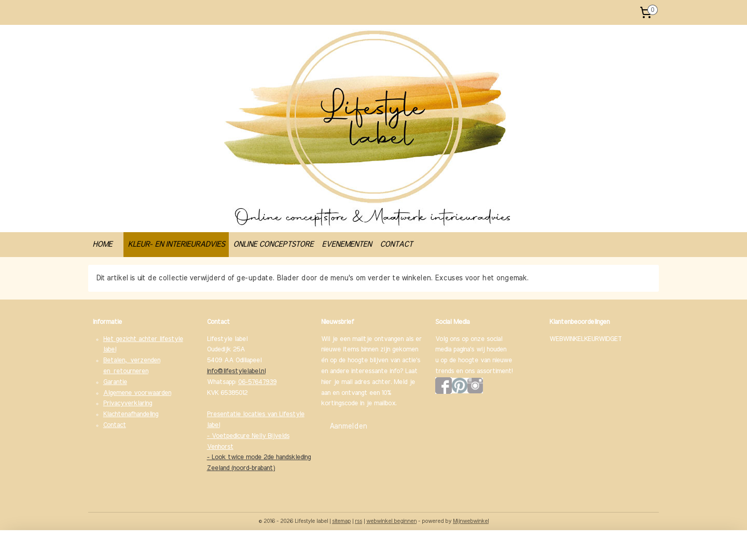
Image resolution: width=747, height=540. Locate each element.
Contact (114, 425)
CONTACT (396, 244)
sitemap (341, 521)
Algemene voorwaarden (137, 393)
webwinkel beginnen (391, 521)
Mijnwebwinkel (471, 521)
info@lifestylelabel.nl (236, 371)
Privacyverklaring (127, 403)
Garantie (115, 382)
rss (358, 521)
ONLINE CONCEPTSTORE (273, 244)
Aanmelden (348, 426)
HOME (102, 244)
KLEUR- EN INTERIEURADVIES (176, 244)
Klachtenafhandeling (130, 414)
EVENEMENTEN (346, 244)
